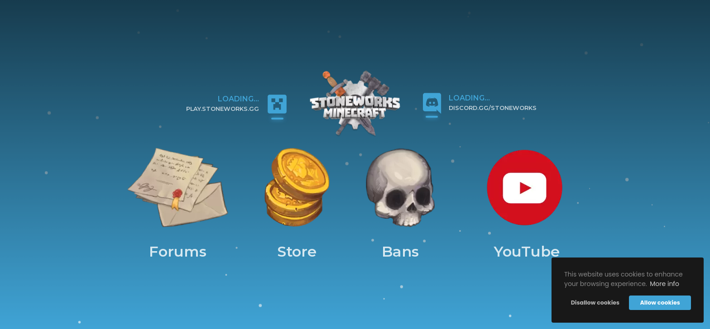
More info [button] (664, 283)
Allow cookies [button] (660, 302)
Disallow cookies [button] (595, 302)
